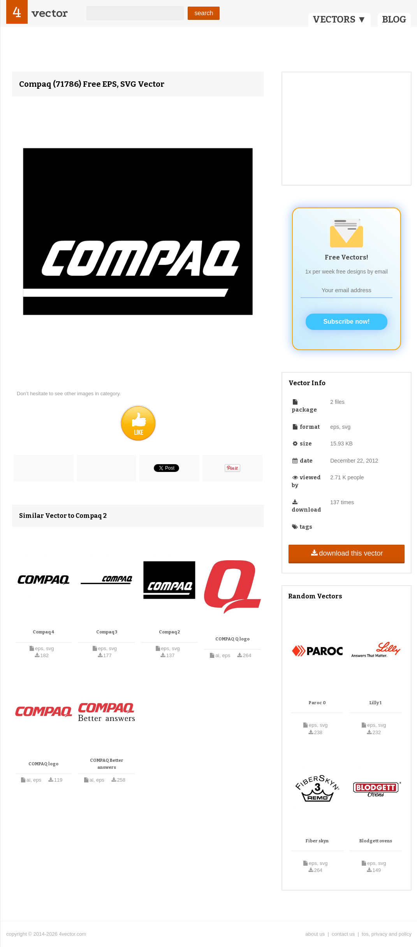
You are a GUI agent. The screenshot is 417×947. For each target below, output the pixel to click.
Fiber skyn (317, 841)
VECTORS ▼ (339, 19)
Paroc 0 (317, 702)
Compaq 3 (106, 632)
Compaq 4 (43, 632)
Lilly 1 (375, 702)
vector (49, 13)
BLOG (394, 19)
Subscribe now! (346, 321)
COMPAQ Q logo (232, 639)
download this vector (346, 553)
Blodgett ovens (375, 841)
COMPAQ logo (43, 763)
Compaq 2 (169, 632)
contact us (343, 934)
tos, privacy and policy (387, 934)
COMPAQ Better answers (106, 764)
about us (315, 934)
